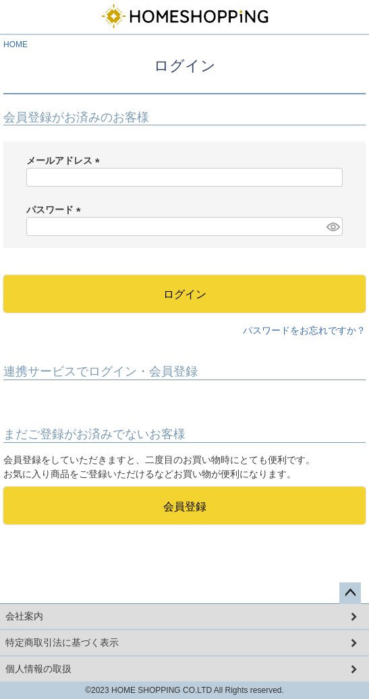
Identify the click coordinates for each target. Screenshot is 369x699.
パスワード (56, 209)
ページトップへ (350, 593)
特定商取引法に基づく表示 (62, 642)
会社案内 (24, 616)
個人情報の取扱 (38, 668)
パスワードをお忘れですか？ (304, 330)
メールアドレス (65, 160)
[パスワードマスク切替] (332, 226)
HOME (15, 44)
